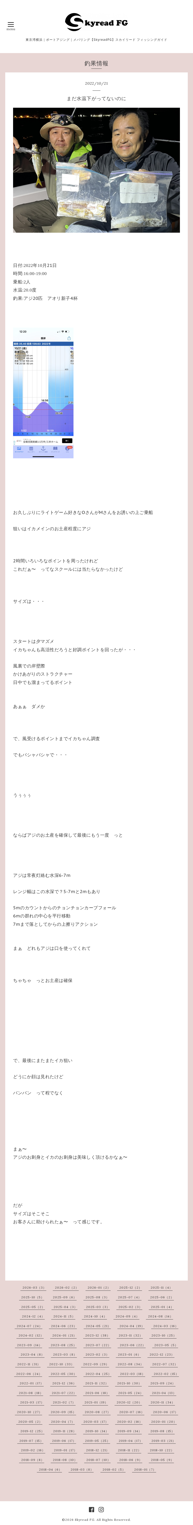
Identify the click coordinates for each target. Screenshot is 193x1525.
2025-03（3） (98, 1307)
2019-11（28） (64, 1431)
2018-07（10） (98, 1460)
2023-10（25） (164, 1335)
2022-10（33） (61, 1364)
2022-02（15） (166, 1374)
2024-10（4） (95, 1316)
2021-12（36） (64, 1383)
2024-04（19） (132, 1326)
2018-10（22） (162, 1450)
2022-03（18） (132, 1374)
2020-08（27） (98, 1412)
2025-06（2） (162, 1297)
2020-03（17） (96, 1422)
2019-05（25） (97, 1441)
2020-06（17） (165, 1412)
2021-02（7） (64, 1402)
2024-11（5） (64, 1316)
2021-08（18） (31, 1393)
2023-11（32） (131, 1335)
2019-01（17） (65, 1450)
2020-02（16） (130, 1422)
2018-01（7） (145, 1469)
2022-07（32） (165, 1364)
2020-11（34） (163, 1402)
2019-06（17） (64, 1441)
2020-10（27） (29, 1412)
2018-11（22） (129, 1450)
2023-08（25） (64, 1345)
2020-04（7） (63, 1422)
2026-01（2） (99, 1287)
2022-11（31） (29, 1364)
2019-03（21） (163, 1441)
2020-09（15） (63, 1412)
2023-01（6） (129, 1354)
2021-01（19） (96, 1402)
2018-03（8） (82, 1469)
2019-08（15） (162, 1431)
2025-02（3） (130, 1307)
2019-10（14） (97, 1431)
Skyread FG (84, 1520)
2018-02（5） (114, 1469)
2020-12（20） (129, 1402)
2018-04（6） (50, 1469)
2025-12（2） (130, 1287)
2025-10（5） (32, 1297)
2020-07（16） (131, 1412)
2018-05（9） (162, 1460)
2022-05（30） (64, 1374)
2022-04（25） (98, 1374)
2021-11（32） (97, 1383)
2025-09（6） (65, 1297)
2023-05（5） (166, 1345)
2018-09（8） (32, 1460)
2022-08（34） (131, 1364)
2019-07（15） (31, 1441)
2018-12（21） (97, 1450)
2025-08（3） (97, 1297)
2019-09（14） (129, 1431)
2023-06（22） (133, 1345)
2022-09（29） (96, 1364)
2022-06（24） (29, 1374)
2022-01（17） (32, 1383)
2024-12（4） (33, 1316)
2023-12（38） (97, 1335)
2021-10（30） (129, 1383)
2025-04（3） (65, 1307)
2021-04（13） (164, 1393)
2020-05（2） (30, 1422)
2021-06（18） (97, 1393)
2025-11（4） (162, 1287)
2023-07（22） (98, 1345)
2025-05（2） (33, 1307)
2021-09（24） (162, 1383)
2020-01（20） (164, 1422)
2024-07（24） (29, 1326)
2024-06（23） (64, 1326)
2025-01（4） (162, 1307)
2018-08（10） (65, 1460)
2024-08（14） (160, 1316)
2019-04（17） (131, 1441)
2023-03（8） (65, 1354)
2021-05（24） (130, 1393)
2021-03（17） (32, 1402)
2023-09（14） (29, 1345)
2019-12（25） (32, 1431)
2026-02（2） (67, 1287)
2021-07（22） (64, 1393)
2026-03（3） (34, 1287)
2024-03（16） (165, 1326)
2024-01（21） (64, 1335)
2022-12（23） (162, 1354)
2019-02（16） (33, 1450)
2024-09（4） (127, 1316)
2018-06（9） (130, 1460)
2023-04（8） (32, 1354)
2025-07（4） (129, 1297)
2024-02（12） (31, 1335)
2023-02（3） (97, 1354)
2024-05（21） (98, 1326)
